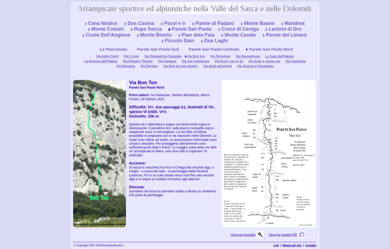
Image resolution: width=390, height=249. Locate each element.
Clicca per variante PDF (283, 234)
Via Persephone (248, 56)
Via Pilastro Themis (138, 61)
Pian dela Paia (198, 35)
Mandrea (295, 23)
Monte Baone (259, 23)
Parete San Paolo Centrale (214, 49)
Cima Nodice (103, 23)
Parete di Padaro (215, 23)
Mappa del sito (292, 245)
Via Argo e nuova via (264, 61)
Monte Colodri (107, 29)
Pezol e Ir (175, 23)
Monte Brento (156, 35)
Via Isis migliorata (195, 61)
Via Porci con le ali (228, 61)
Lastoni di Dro (285, 29)
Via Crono (131, 56)
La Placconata (113, 49)
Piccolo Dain (179, 40)
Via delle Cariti (107, 56)
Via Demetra (125, 66)
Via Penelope (220, 56)
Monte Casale (240, 35)
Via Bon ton (196, 56)
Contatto (310, 245)
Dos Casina (141, 23)
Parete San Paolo (192, 29)
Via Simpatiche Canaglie (163, 56)
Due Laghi (216, 40)
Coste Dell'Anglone (108, 35)
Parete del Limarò (286, 35)
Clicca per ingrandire (243, 234)
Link (276, 245)
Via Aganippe (295, 61)
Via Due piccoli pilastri (180, 66)
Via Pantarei (167, 61)
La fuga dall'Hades (279, 56)
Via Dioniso (149, 66)
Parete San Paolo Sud (158, 49)
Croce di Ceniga (240, 29)
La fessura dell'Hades (101, 61)
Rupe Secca (148, 29)
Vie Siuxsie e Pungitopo (255, 66)
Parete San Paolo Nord (271, 49)
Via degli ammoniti (217, 66)
